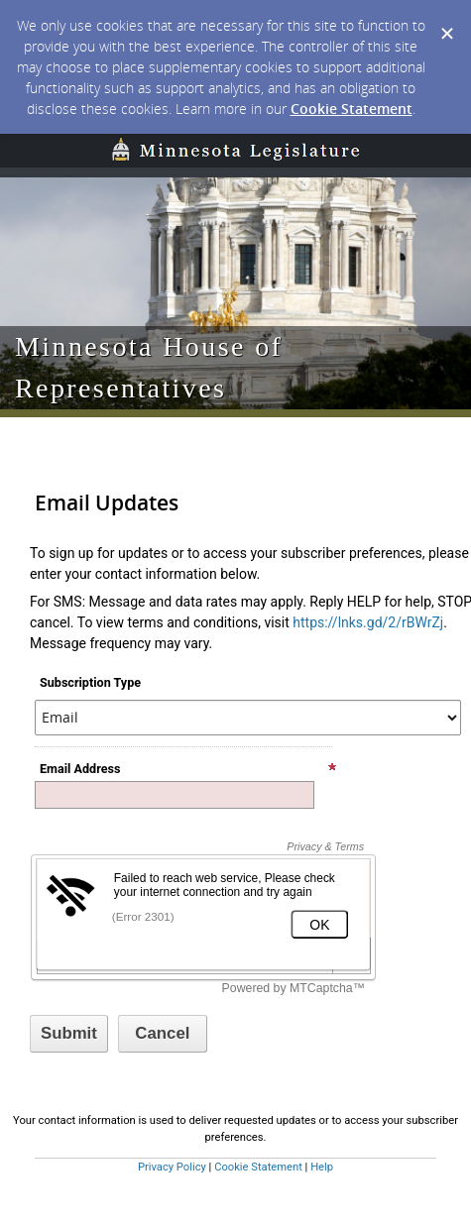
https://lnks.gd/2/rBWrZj (368, 622)
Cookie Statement (351, 108)
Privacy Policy (172, 1167)
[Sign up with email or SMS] (69, 1034)
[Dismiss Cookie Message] (446, 19)
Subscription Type (90, 682)
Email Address (188, 768)
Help (321, 1167)
